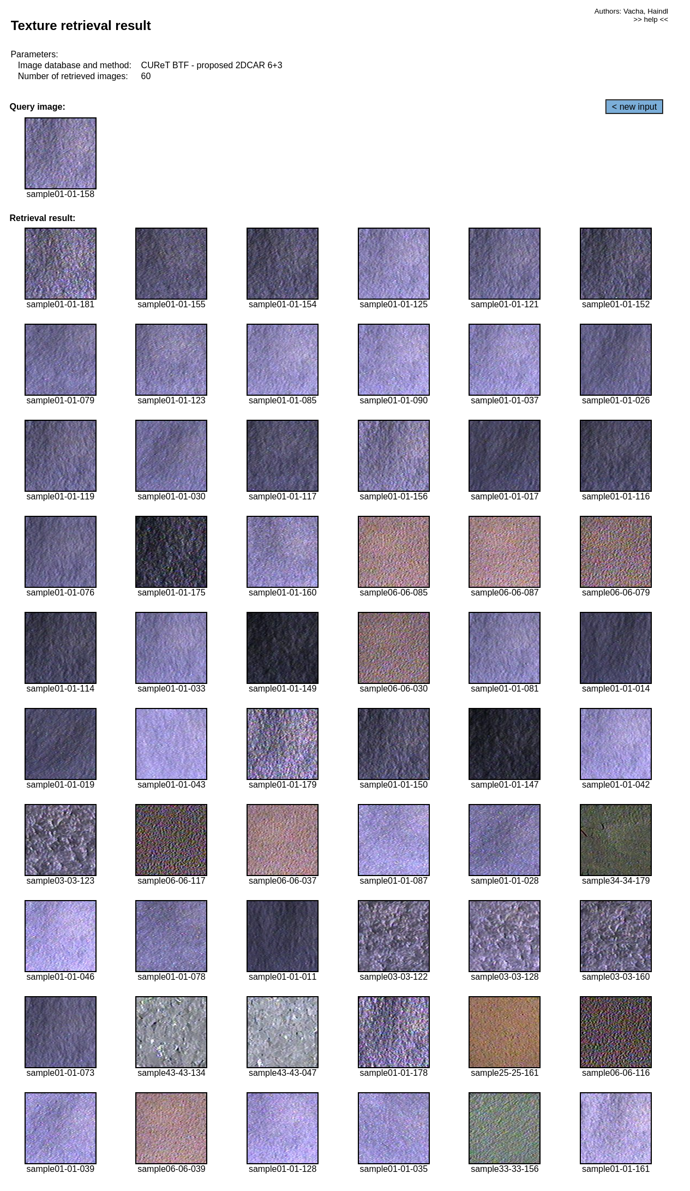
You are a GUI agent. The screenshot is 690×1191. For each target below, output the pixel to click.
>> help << (650, 19)
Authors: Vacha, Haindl (631, 11)
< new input (634, 106)
